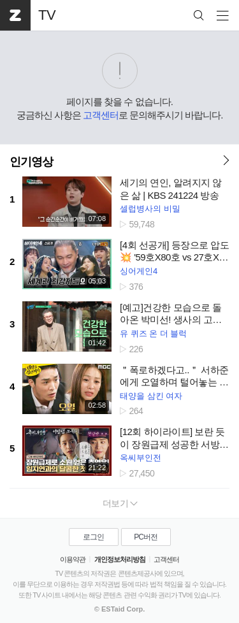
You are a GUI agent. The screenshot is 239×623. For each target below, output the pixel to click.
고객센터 (101, 115)
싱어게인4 (138, 271)
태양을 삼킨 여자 (151, 396)
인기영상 (31, 161)
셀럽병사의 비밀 (150, 208)
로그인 (93, 537)
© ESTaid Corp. (119, 609)
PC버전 (145, 537)
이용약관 (72, 559)
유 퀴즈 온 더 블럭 (153, 333)
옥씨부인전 (140, 457)
